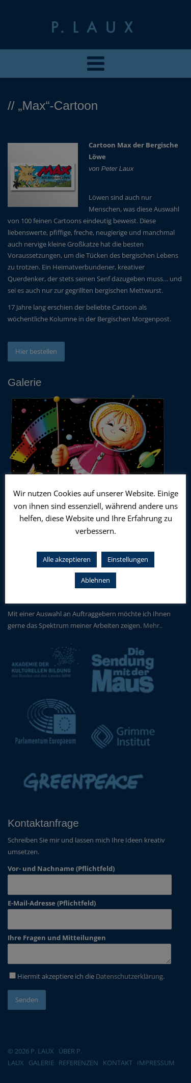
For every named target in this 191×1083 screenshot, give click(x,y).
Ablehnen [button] (95, 580)
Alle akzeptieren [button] (67, 559)
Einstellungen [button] (127, 559)
